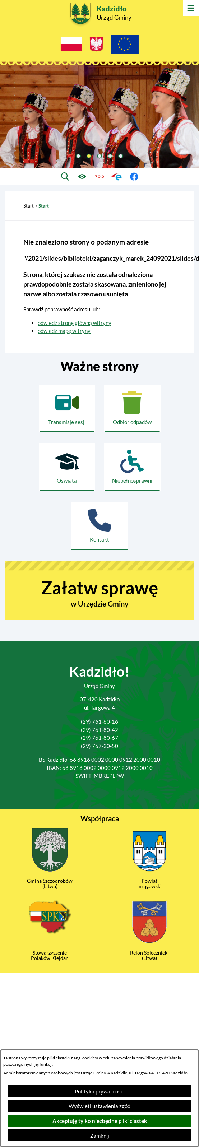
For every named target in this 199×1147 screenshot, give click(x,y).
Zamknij (99, 1135)
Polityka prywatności (100, 1091)
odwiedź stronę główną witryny (74, 323)
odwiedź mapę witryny (64, 331)
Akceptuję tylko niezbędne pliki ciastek (99, 1121)
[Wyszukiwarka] (65, 176)
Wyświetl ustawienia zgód (99, 1106)
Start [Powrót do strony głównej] (28, 206)
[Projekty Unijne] (125, 45)
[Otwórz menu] (191, 8)
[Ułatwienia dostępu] (82, 176)
